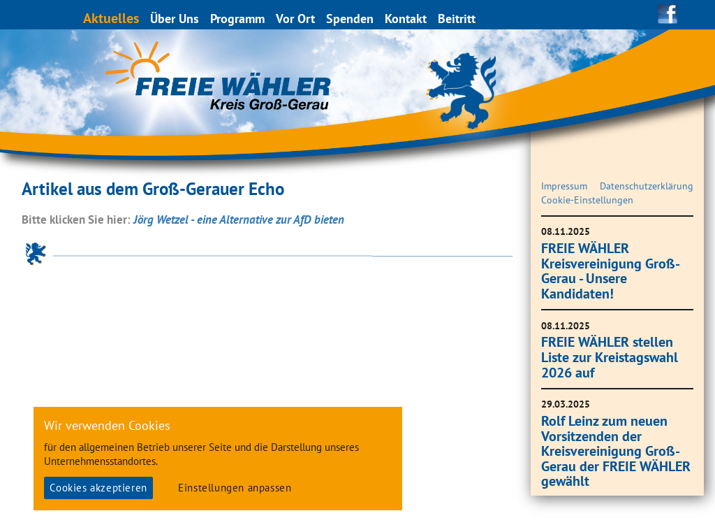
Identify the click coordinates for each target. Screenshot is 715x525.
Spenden (350, 18)
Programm (238, 18)
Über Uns (175, 18)
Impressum (564, 186)
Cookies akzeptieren (98, 487)
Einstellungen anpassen (234, 487)
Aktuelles (111, 18)
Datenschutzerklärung (646, 186)
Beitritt (457, 18)
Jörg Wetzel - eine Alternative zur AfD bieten (238, 219)
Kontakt (406, 18)
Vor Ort (296, 18)
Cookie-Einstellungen (587, 200)
